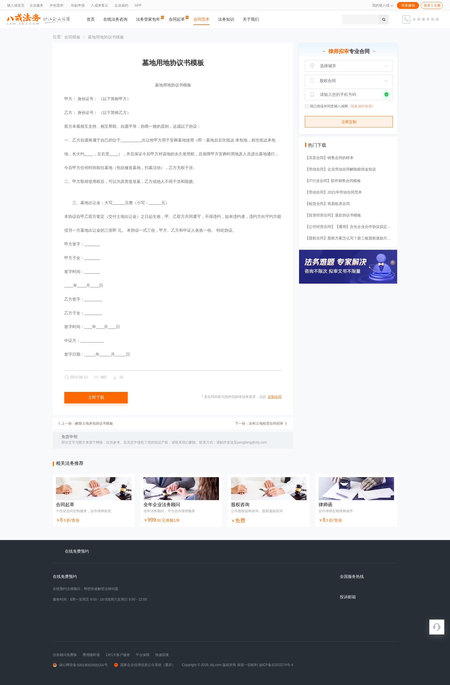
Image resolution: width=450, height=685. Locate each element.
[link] (72, 37)
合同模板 (72, 37)
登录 (427, 5)
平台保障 (143, 655)
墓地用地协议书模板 (106, 37)
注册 (437, 5)
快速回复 (162, 655)
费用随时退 (91, 655)
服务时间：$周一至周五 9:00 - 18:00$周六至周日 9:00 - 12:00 (100, 599)
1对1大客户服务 (118, 655)
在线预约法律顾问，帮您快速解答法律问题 (85, 589)
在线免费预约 (65, 576)
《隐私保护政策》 (361, 106)
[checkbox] (307, 106)
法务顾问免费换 (65, 655)
